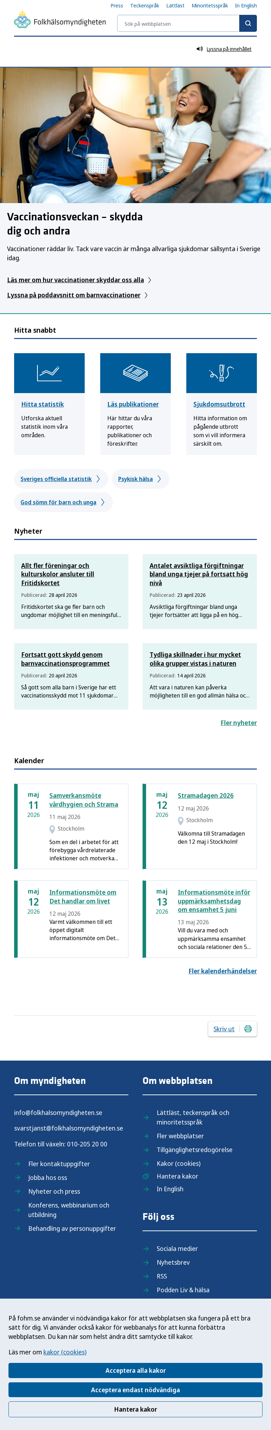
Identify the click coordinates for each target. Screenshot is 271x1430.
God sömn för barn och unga (63, 502)
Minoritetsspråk (210, 5)
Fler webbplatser (180, 1136)
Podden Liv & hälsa (183, 1290)
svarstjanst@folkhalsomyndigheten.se (68, 1128)
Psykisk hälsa (140, 479)
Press (116, 5)
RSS (162, 1276)
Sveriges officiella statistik (61, 479)
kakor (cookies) (64, 1352)
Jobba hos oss (47, 1177)
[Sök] (248, 23)
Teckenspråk (144, 5)
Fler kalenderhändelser (222, 971)
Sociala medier (177, 1248)
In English (246, 5)
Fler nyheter (239, 722)
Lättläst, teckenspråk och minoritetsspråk (193, 1117)
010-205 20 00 (87, 1144)
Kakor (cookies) (178, 1163)
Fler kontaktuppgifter (59, 1163)
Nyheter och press (54, 1191)
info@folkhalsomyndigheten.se (58, 1112)
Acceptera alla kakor (136, 1370)
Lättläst (175, 5)
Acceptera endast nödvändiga (135, 1390)
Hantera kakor (135, 1409)
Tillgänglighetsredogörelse (195, 1149)
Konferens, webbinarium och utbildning (68, 1210)
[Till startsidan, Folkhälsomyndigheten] (60, 20)
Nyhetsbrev (173, 1262)
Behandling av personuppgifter (72, 1228)
